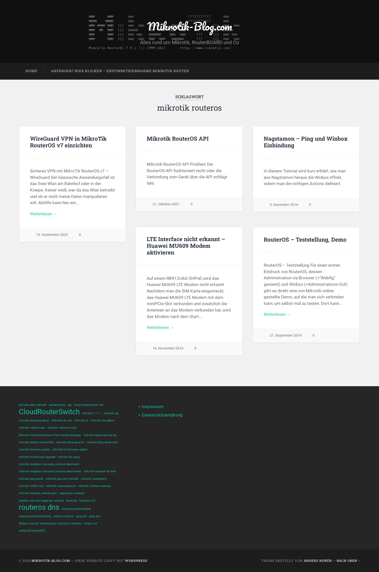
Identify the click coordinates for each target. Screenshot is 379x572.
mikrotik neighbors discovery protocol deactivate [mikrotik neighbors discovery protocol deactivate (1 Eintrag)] (49, 464)
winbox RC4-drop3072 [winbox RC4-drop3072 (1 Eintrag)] (32, 530)
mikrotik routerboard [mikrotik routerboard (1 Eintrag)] (93, 478)
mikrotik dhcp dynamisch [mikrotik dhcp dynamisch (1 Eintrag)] (102, 442)
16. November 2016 (168, 348)
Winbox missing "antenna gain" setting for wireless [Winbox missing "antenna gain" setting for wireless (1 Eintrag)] (50, 523)
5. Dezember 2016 (284, 205)
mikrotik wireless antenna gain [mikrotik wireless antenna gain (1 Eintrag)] (38, 493)
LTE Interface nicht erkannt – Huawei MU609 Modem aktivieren (186, 245)
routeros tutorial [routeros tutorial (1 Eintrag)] (63, 516)
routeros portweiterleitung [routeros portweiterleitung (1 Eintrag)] (35, 516)
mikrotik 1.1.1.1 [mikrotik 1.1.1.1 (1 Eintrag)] (91, 413)
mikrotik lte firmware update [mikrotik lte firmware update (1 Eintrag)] (69, 449)
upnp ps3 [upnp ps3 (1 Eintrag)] (94, 516)
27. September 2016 (286, 335)
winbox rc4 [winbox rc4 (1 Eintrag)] (90, 523)
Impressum (152, 406)
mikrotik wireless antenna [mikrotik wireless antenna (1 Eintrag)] (94, 486)
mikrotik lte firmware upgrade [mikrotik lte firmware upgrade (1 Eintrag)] (37, 457)
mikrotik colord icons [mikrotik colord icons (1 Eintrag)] (32, 427)
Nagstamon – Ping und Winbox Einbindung (306, 142)
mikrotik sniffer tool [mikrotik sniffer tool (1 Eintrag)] (31, 486)
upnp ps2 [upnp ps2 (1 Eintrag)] (81, 516)
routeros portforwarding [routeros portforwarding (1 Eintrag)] (76, 508)
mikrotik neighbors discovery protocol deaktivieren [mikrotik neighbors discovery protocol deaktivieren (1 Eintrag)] (50, 471)
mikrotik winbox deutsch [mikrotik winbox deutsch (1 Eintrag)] (61, 486)
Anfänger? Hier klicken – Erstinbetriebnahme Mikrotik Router (120, 71)
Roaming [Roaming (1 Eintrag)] (71, 500)
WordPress (136, 561)
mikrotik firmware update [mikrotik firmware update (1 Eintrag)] (34, 449)
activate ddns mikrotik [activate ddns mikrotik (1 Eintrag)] (33, 405)
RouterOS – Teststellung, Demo (305, 239)
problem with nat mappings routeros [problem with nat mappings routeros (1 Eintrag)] (41, 500)
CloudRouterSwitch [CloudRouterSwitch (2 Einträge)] (49, 412)
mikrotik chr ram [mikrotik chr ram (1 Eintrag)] (61, 420)
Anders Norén (318, 561)
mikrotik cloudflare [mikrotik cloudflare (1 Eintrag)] (102, 420)
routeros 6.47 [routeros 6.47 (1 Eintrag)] (87, 500)
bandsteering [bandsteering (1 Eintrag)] (57, 405)
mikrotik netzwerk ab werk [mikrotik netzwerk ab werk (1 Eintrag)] (100, 471)
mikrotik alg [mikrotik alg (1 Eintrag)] (111, 413)
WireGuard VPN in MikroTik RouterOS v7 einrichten (68, 142)
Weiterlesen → (43, 213)
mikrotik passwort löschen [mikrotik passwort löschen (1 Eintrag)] (62, 478)
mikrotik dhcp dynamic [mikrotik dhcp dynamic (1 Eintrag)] (70, 442)
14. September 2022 (52, 235)
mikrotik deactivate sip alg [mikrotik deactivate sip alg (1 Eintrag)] (100, 435)
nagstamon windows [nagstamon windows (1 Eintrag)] (72, 493)
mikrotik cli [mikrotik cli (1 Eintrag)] (81, 420)
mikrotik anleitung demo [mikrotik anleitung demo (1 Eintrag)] (34, 420)
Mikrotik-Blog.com (189, 26)
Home (31, 71)
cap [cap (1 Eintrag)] (69, 405)
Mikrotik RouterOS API (178, 138)
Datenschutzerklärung (162, 415)
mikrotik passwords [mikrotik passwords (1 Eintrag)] (31, 478)
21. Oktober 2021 (166, 204)
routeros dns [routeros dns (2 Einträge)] (39, 507)
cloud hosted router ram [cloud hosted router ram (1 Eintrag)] (89, 405)
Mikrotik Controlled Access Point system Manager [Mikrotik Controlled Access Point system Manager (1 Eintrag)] (50, 435)
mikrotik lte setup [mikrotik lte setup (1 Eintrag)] (69, 457)
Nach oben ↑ (348, 561)
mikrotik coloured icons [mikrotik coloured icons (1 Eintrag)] (62, 427)
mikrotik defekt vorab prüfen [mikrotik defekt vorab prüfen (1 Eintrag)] (36, 442)
